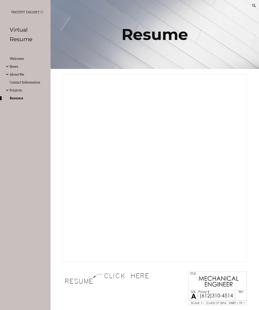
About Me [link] (17, 74)
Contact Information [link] (25, 82)
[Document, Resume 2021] (155, 168)
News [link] (14, 67)
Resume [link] (16, 98)
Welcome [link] (17, 59)
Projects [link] (16, 90)
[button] (254, 6)
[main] (155, 34)
